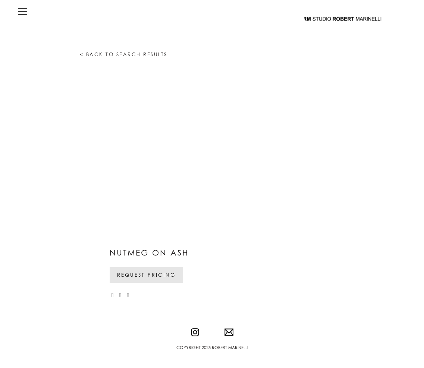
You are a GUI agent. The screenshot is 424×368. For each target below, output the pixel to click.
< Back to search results (123, 54)
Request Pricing (146, 275)
